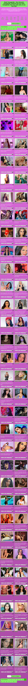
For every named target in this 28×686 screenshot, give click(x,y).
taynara (16, 302)
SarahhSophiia (17, 128)
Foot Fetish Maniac (22, 18)
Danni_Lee (2, 615)
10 (17, 26)
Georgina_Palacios (18, 528)
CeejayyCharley (17, 441)
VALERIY (2, 302)
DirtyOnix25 (2, 215)
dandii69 (16, 459)
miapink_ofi (2, 528)
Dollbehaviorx (3, 632)
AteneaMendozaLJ (18, 180)
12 (22, 26)
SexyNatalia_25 (17, 389)
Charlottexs (2, 389)
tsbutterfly (2, 424)
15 (4, 28)
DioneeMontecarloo (18, 476)
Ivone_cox (2, 58)
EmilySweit (16, 632)
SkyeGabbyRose (3, 267)
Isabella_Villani (17, 58)
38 (13, 28)
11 (20, 26)
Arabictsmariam (17, 163)
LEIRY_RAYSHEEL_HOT (5, 319)
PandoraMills (17, 267)
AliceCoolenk (17, 493)
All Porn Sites (26, 18)
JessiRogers (17, 284)
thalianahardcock (3, 649)
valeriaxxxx (16, 580)
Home (9, 23)
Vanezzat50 (2, 180)
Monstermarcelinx (18, 215)
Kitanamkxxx (17, 336)
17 (9, 28)
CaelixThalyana (3, 580)
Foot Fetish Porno (11, 18)
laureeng (2, 336)
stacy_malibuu (17, 406)
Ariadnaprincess (3, 250)
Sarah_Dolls (16, 424)
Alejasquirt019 (17, 319)
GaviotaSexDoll (3, 163)
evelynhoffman (3, 76)
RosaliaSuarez (3, 93)
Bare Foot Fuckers (7, 18)
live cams (19, 670)
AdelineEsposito (3, 371)
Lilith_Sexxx (2, 284)
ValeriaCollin (17, 511)
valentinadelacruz (18, 649)
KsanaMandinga (3, 563)
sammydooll (2, 128)
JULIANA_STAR (17, 597)
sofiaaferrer (2, 441)
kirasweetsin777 (17, 545)
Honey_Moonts (3, 41)
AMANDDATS (3, 354)
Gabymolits (16, 354)
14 (1, 28)
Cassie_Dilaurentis (18, 250)
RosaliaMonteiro (3, 511)
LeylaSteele (2, 493)
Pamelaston (2, 597)
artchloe (16, 615)
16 (6, 28)
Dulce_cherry (17, 41)
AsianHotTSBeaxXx (18, 232)
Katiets (15, 76)
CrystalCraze (3, 545)
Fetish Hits (7, 684)
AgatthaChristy (3, 232)
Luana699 (2, 476)
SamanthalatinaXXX (18, 198)
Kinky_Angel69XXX (18, 563)
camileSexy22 (17, 93)
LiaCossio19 (2, 198)
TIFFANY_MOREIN (18, 371)
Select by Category (16, 23)
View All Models (4, 26)
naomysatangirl (3, 459)
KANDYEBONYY (3, 406)
